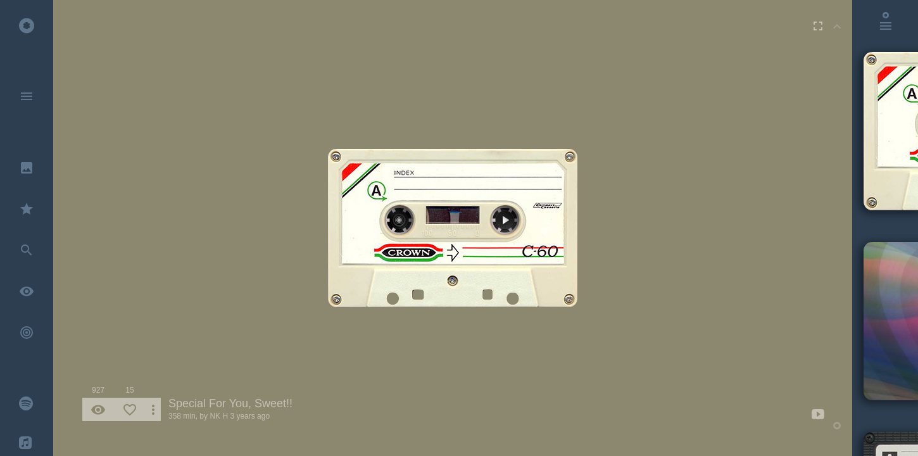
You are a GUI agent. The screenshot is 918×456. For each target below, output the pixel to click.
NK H (219, 416)
